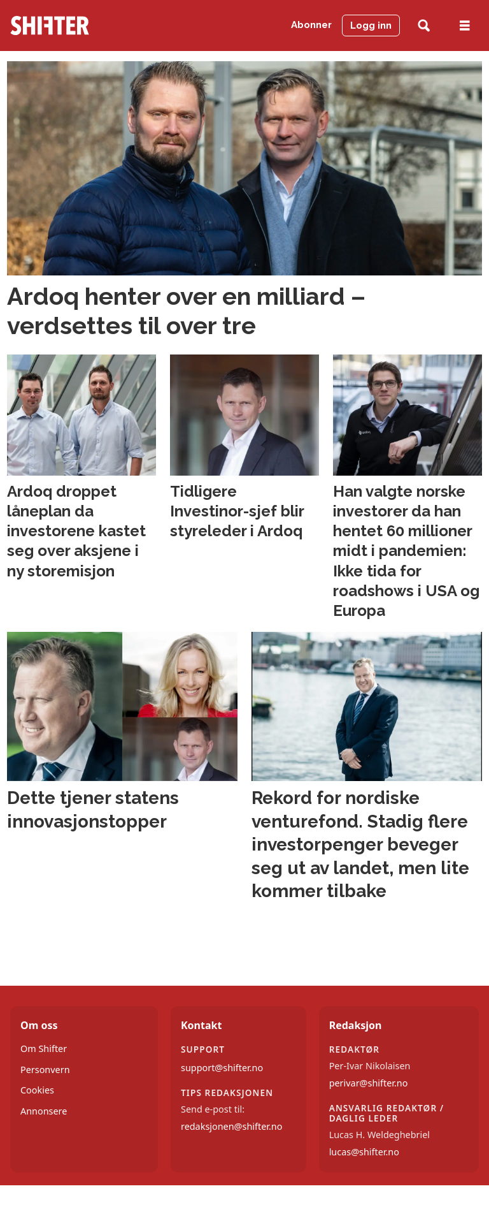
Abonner (311, 25)
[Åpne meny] (465, 26)
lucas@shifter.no (364, 1152)
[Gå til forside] (49, 25)
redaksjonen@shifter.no (231, 1126)
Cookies (37, 1090)
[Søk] (423, 25)
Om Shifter (43, 1048)
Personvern (45, 1070)
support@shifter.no (222, 1068)
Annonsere (43, 1111)
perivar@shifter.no (368, 1083)
